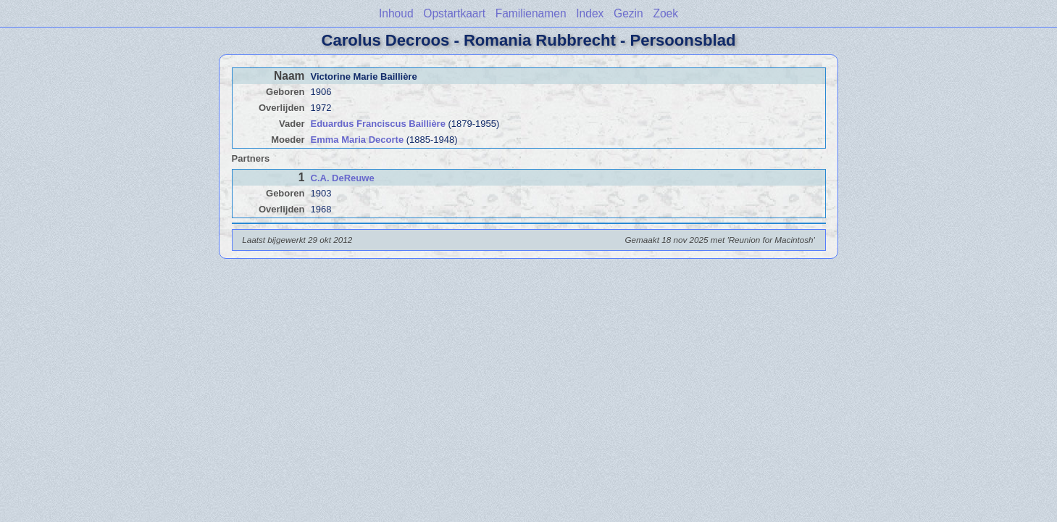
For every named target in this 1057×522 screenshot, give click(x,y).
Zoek (665, 13)
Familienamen (531, 13)
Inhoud (396, 13)
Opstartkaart (454, 13)
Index (589, 13)
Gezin (628, 13)
